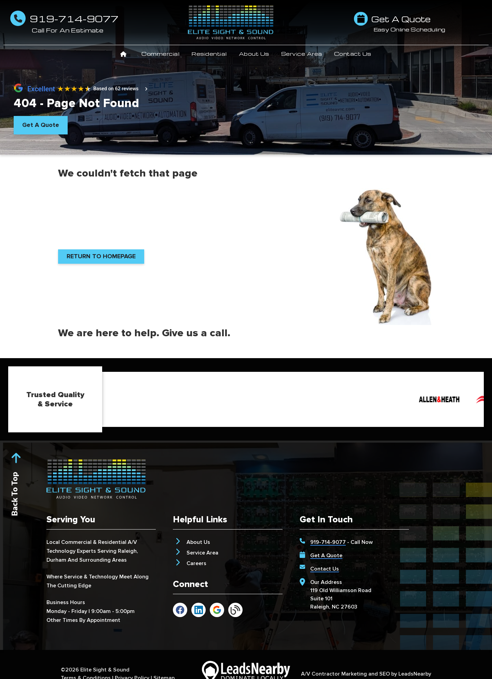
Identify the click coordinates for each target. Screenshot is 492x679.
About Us (257, 53)
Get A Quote (326, 555)
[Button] (41, 125)
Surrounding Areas (103, 560)
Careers (196, 563)
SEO (384, 673)
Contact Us (352, 53)
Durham (56, 560)
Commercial (163, 53)
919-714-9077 (328, 542)
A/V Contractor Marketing (334, 673)
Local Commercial (69, 542)
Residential (212, 53)
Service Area (304, 53)
